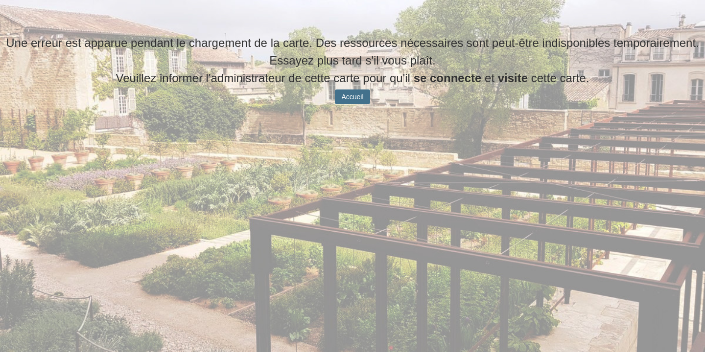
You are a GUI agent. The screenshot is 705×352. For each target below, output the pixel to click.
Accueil (352, 104)
